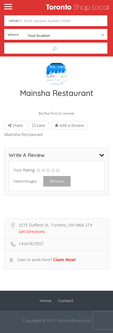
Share (15, 125)
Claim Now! (64, 259)
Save (38, 125)
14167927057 (31, 243)
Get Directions (32, 231)
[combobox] (55, 35)
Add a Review (69, 125)
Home (45, 300)
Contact (65, 300)
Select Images (25, 180)
